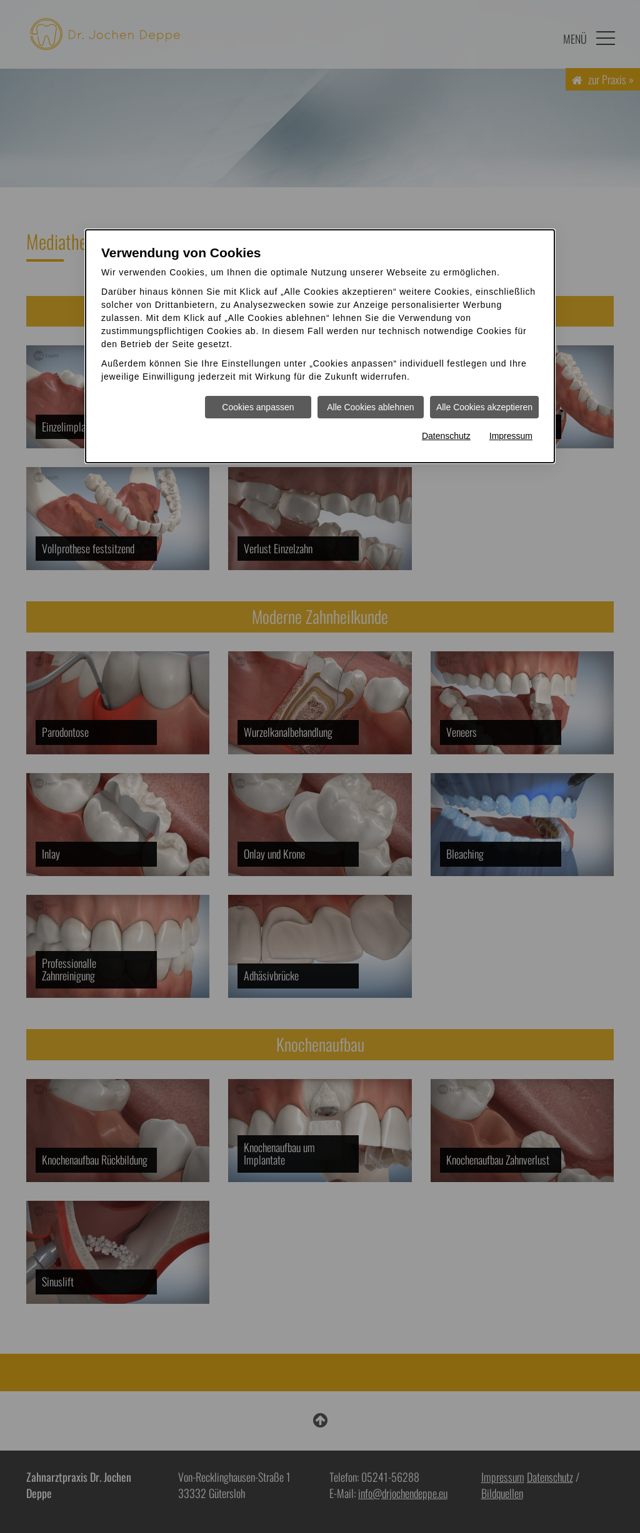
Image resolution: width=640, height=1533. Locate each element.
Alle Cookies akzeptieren (484, 407)
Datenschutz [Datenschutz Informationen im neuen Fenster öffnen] (446, 436)
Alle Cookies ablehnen (370, 407)
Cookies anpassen (258, 407)
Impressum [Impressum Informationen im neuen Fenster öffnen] (510, 436)
